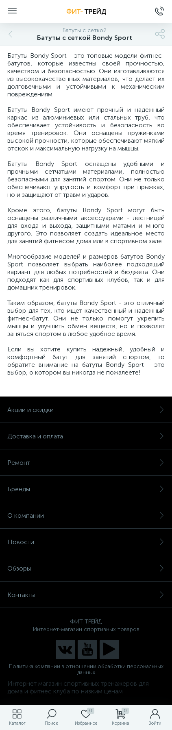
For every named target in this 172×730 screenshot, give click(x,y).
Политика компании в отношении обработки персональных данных (86, 669)
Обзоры (86, 568)
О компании (86, 515)
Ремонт (86, 462)
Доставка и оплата (86, 436)
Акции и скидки (86, 410)
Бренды (86, 489)
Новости (86, 542)
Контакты (86, 595)
